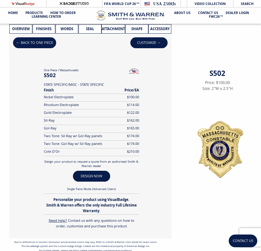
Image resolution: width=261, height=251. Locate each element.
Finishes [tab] (44, 29)
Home (13, 13)
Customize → (149, 43)
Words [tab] (67, 29)
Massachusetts (69, 70)
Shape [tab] (136, 29)
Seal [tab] (90, 29)
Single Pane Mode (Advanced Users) (91, 189)
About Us (182, 13)
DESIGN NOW (91, 176)
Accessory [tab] (160, 29)
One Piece (50, 70)
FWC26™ (216, 17)
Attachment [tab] (113, 29)
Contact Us (208, 13)
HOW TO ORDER (63, 13)
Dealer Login (237, 13)
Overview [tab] (21, 29)
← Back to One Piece (34, 43)
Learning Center (46, 17)
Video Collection (210, 4)
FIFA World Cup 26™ (121, 4)
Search (247, 4)
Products (34, 13)
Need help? (58, 221)
